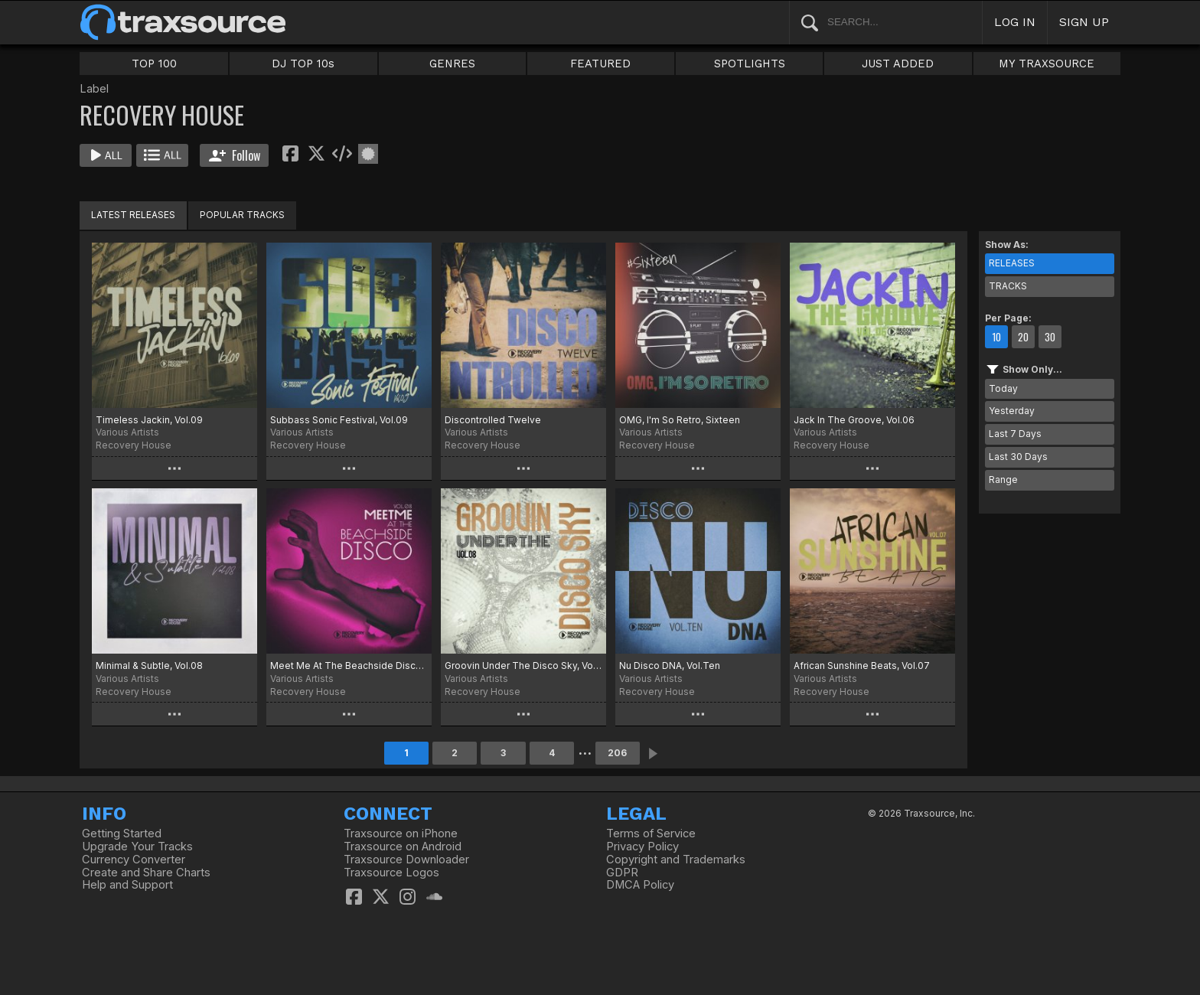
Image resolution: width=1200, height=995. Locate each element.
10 (996, 336)
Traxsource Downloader (406, 859)
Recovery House (133, 445)
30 (1050, 336)
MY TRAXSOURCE (1046, 63)
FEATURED (600, 63)
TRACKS (1008, 286)
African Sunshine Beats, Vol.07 (862, 665)
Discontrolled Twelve (493, 420)
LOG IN (1014, 22)
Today (1003, 388)
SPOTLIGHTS (749, 63)
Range (1003, 479)
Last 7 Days (1015, 433)
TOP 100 (154, 63)
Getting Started (121, 833)
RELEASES (1012, 263)
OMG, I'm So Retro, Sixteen (679, 420)
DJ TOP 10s (303, 63)
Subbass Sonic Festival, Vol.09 (339, 420)
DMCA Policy (640, 885)
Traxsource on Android (402, 846)
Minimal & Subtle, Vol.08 (149, 665)
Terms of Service (651, 833)
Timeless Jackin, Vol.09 (149, 420)
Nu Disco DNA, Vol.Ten (669, 665)
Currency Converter (133, 859)
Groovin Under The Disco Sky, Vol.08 (523, 665)
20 (1023, 336)
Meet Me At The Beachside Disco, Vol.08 (349, 665)
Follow (234, 155)
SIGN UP (1084, 22)
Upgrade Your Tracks (137, 846)
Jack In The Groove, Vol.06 (854, 420)
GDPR (622, 872)
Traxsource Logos (391, 872)
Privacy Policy (642, 846)
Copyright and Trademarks (675, 859)
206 (617, 752)
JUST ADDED (898, 63)
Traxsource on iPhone (401, 833)
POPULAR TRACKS (242, 214)
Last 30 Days (1018, 456)
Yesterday (1012, 410)
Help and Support (127, 885)
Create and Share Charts (146, 872)
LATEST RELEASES (133, 214)
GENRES (452, 63)
